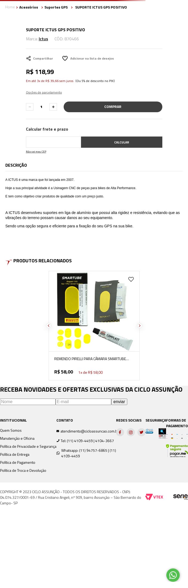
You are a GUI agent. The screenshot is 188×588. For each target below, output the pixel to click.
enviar (119, 401)
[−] (29, 107)
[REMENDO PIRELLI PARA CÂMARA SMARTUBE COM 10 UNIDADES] (94, 325)
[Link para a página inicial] (10, 7)
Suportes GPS (56, 7)
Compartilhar (39, 58)
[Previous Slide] (48, 325)
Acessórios (28, 7)
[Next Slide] (139, 325)
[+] (53, 107)
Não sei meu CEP (36, 152)
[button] (44, 89)
